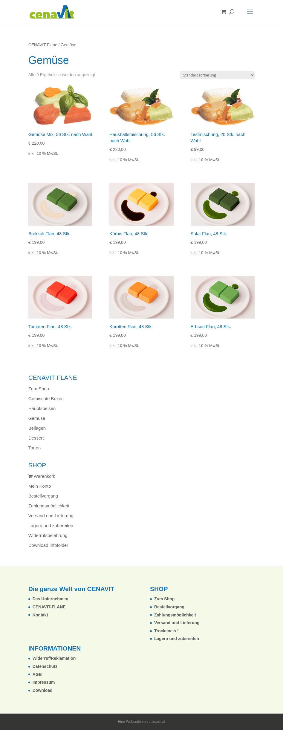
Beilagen (37, 428)
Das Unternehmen (50, 598)
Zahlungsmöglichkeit (48, 505)
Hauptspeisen (42, 408)
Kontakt (40, 615)
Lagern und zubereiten (50, 525)
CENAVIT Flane (42, 45)
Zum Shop (38, 388)
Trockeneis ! (166, 630)
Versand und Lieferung (51, 515)
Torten (34, 447)
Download (43, 690)
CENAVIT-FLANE (49, 606)
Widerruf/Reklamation (54, 658)
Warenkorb (42, 476)
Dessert (36, 437)
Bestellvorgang (43, 495)
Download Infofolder (48, 545)
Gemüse (36, 418)
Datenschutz (45, 666)
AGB (37, 674)
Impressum (44, 682)
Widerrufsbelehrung (48, 535)
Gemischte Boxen (46, 398)
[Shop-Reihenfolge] (217, 75)
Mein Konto (39, 486)
